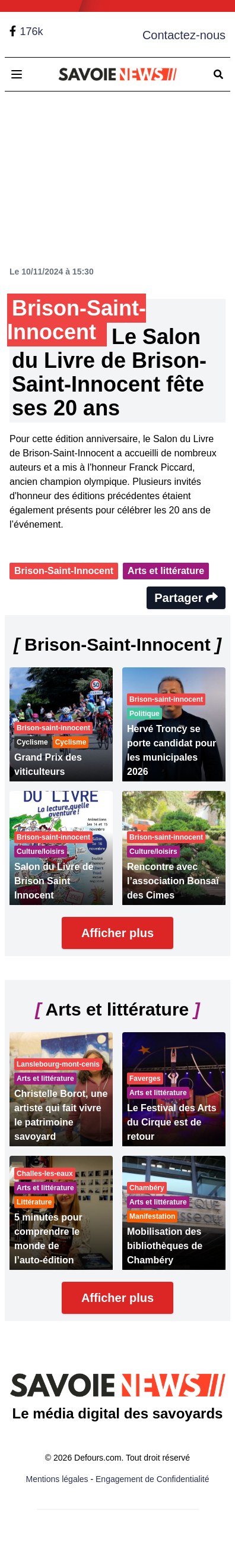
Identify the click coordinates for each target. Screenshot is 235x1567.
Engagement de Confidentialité (152, 1479)
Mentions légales (57, 1479)
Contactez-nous (184, 35)
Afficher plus (117, 932)
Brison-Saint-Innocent (63, 571)
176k (31, 31)
